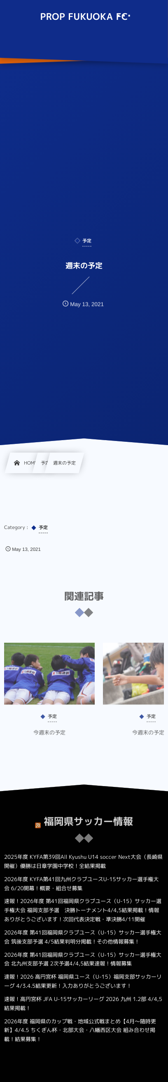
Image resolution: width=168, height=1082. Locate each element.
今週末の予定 (49, 737)
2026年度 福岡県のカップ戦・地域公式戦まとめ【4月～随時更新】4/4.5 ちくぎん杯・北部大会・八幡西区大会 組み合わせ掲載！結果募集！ (80, 1031)
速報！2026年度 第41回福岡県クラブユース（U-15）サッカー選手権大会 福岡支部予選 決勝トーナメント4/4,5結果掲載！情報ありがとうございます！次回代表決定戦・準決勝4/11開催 (82, 910)
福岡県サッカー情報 (88, 817)
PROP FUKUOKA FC (84, 16)
